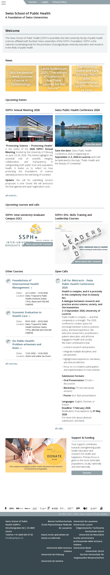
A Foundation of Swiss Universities (27, 15)
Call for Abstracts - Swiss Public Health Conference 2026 (78, 284)
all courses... (12, 363)
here (81, 420)
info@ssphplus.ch (14, 538)
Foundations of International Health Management (25, 284)
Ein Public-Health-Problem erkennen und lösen (26, 344)
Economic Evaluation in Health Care (26, 314)
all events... (11, 195)
